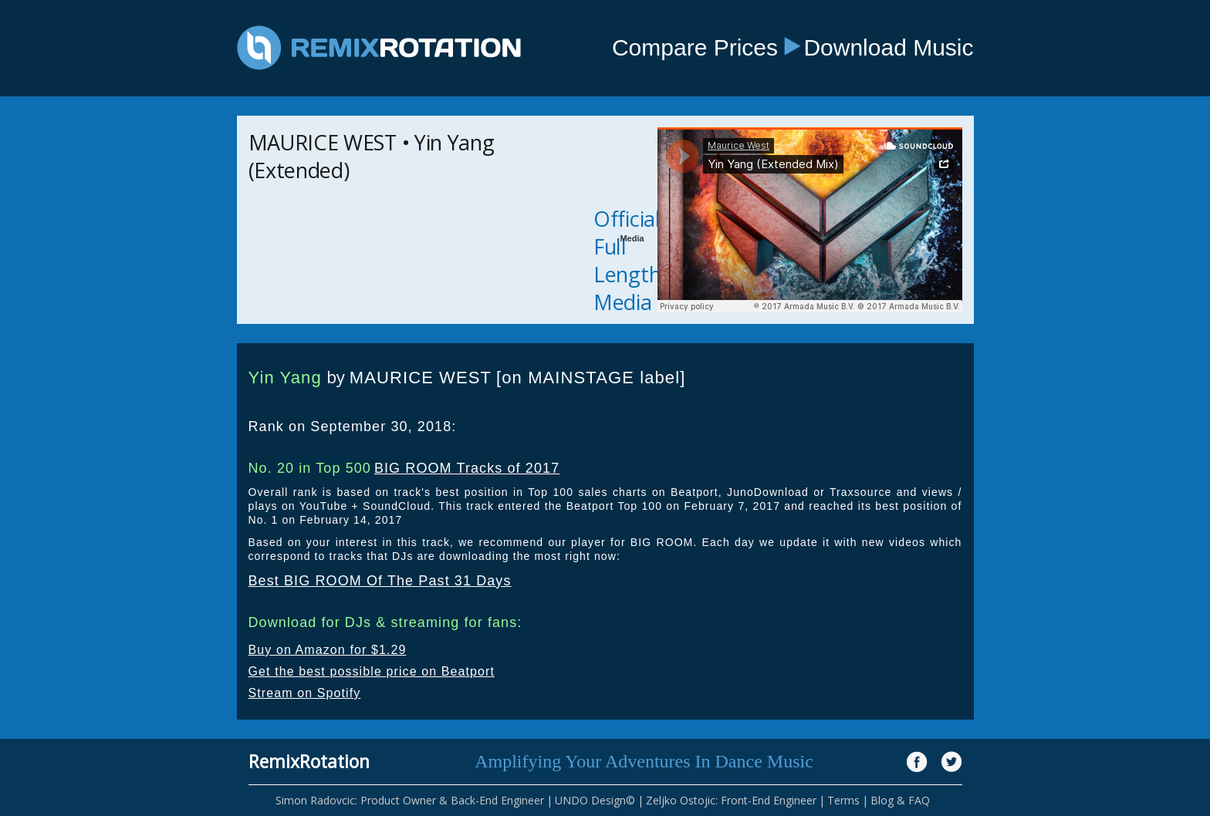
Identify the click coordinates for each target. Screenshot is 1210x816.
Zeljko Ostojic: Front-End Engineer (731, 800)
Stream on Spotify (304, 693)
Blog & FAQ (900, 800)
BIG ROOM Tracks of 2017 (466, 468)
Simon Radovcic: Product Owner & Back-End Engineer (409, 800)
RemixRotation (309, 761)
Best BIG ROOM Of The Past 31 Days (380, 580)
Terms (843, 800)
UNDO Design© (595, 800)
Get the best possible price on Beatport (371, 671)
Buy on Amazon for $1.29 (327, 649)
